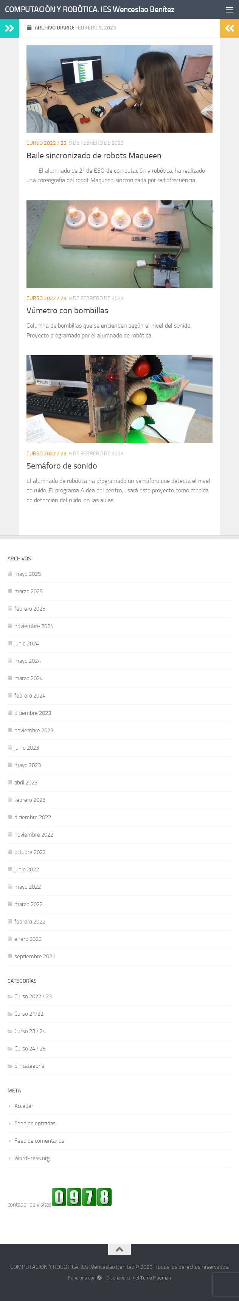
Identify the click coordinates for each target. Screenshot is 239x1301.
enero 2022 (28, 939)
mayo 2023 (27, 765)
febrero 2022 (29, 921)
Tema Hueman (155, 1278)
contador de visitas (29, 1204)
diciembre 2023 (32, 713)
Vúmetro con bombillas (67, 311)
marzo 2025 (28, 591)
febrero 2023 (29, 800)
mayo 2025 (27, 574)
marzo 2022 (28, 904)
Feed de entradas (35, 1123)
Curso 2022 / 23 (46, 143)
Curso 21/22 (28, 1013)
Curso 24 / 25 (30, 1048)
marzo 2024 (28, 678)
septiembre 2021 (34, 956)
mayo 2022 (27, 886)
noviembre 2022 (33, 834)
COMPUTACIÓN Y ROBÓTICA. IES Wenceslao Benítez (90, 9)
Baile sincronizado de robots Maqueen (93, 156)
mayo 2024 (27, 660)
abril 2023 (25, 782)
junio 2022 (26, 869)
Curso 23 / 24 (30, 1031)
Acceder (23, 1106)
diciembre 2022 (32, 817)
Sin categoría (29, 1066)
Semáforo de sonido (61, 466)
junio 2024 (26, 643)
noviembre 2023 (33, 730)
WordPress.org (32, 1158)
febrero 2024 (29, 695)
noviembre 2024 (33, 626)
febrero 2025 (29, 608)
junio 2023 (26, 747)
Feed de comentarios (39, 1140)
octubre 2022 (30, 852)
